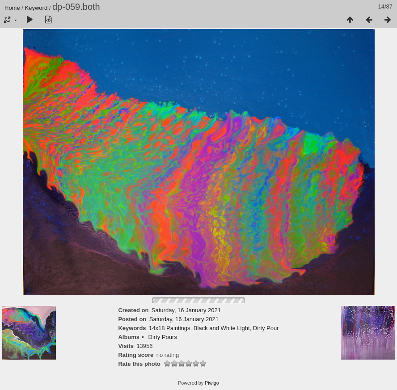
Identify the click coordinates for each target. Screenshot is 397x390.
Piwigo (212, 383)
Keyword (36, 7)
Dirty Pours (162, 337)
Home (12, 7)
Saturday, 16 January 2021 (186, 310)
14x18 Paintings (169, 328)
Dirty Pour (266, 328)
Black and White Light (222, 328)
